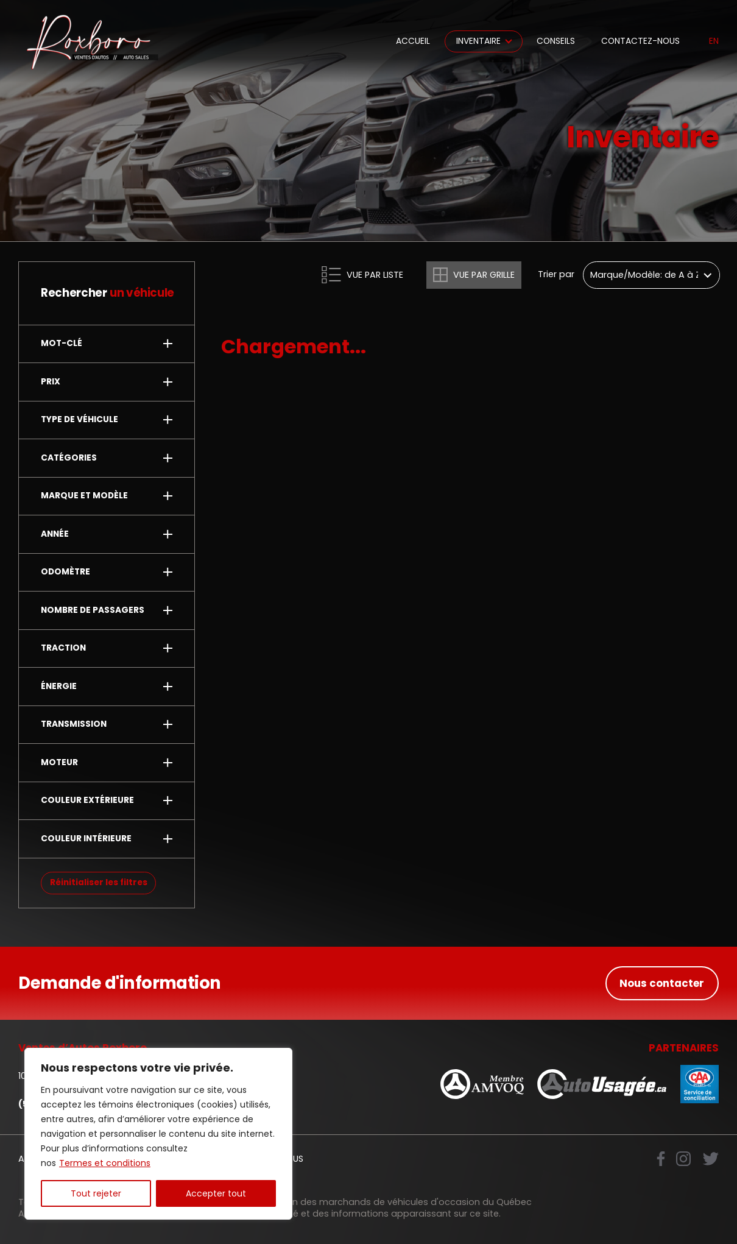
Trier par (556, 275)
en (714, 41)
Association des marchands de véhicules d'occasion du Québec (388, 1202)
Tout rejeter (96, 1193)
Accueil (413, 41)
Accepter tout (216, 1193)
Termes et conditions (104, 1163)
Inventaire (478, 41)
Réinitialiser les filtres (98, 882)
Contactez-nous (640, 41)
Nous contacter (661, 983)
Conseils (556, 41)
